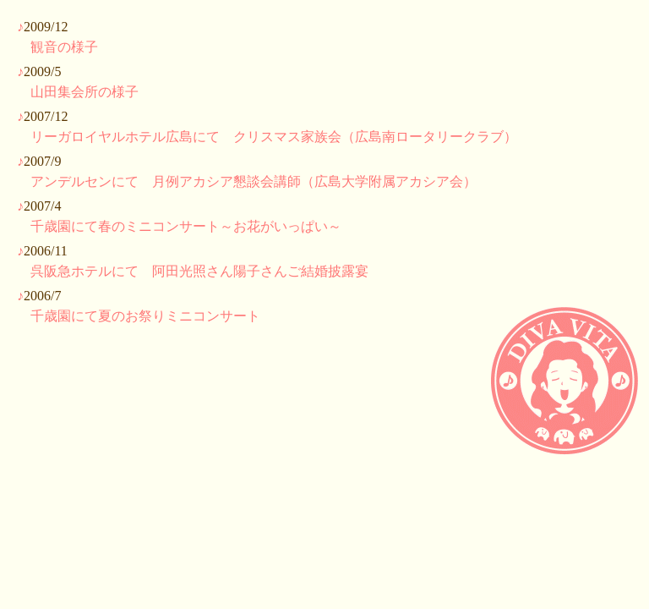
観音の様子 (64, 47)
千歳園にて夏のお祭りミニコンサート (145, 316)
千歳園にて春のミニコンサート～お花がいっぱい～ (185, 226)
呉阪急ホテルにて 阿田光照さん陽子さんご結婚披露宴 (199, 271)
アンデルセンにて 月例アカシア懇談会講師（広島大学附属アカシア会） (253, 181)
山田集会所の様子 (84, 92)
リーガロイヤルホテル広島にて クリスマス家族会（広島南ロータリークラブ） (273, 136)
